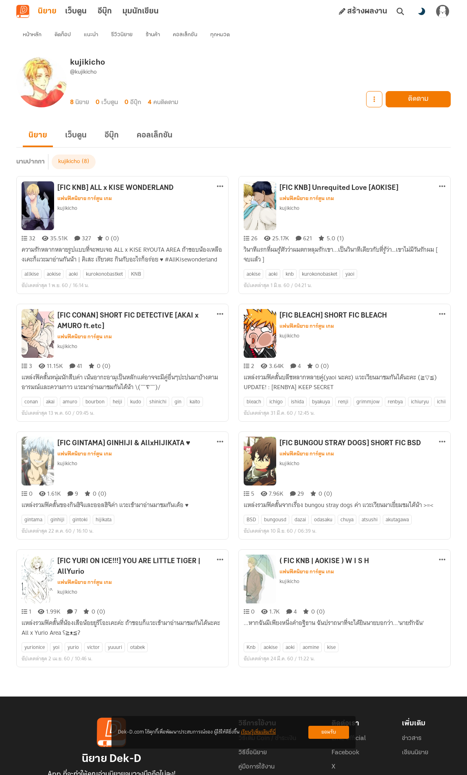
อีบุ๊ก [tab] (105, 11)
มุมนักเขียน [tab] (140, 11)
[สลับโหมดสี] (421, 11)
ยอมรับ (328, 732)
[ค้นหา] (400, 11)
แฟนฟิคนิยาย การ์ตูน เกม (84, 184)
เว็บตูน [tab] (76, 11)
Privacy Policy (292, 765)
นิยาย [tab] (47, 11)
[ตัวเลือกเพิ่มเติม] (220, 171)
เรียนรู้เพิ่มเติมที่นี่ (258, 732)
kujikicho (67, 193)
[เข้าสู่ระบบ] (442, 11)
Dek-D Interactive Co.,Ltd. (205, 765)
